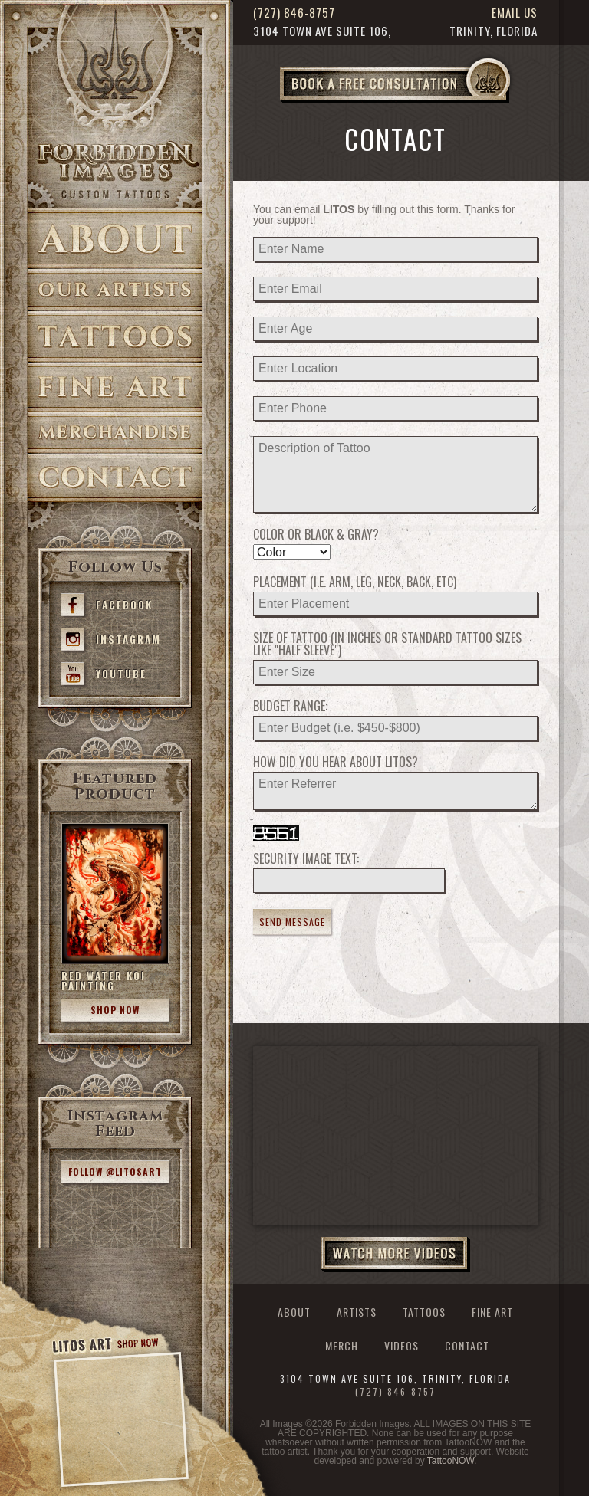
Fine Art (115, 387)
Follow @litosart (115, 1171)
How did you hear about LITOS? (335, 762)
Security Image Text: (306, 858)
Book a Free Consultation (427, 102)
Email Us (515, 12)
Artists (115, 290)
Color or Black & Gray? (316, 534)
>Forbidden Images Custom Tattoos (115, 170)
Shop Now (115, 1009)
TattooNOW (450, 1460)
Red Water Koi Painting (103, 980)
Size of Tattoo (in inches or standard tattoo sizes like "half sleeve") (387, 644)
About (115, 238)
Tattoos (115, 337)
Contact (115, 478)
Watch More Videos (395, 1254)
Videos (401, 1345)
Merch (341, 1345)
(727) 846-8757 (294, 12)
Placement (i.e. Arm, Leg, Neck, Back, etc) (354, 582)
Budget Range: (290, 706)
